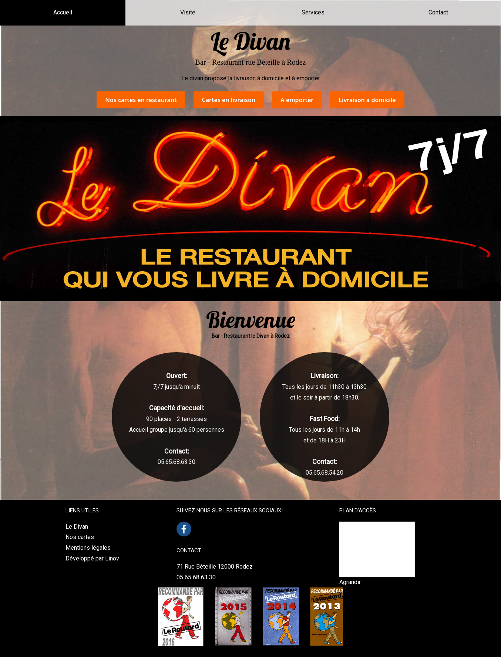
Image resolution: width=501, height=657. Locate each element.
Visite (187, 12)
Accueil (62, 12)
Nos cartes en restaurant (140, 100)
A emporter (296, 100)
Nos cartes (79, 536)
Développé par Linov (92, 558)
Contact (438, 12)
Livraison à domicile (367, 100)
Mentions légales (88, 547)
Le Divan (76, 526)
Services (313, 12)
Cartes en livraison (228, 100)
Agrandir (350, 582)
